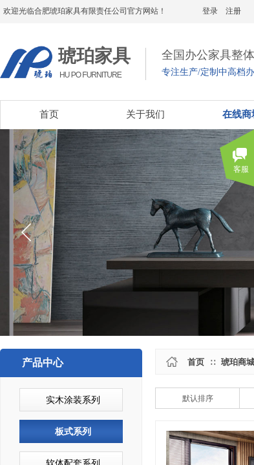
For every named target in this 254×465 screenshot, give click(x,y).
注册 (233, 11)
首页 (195, 362)
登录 (210, 11)
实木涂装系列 (73, 400)
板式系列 (73, 432)
